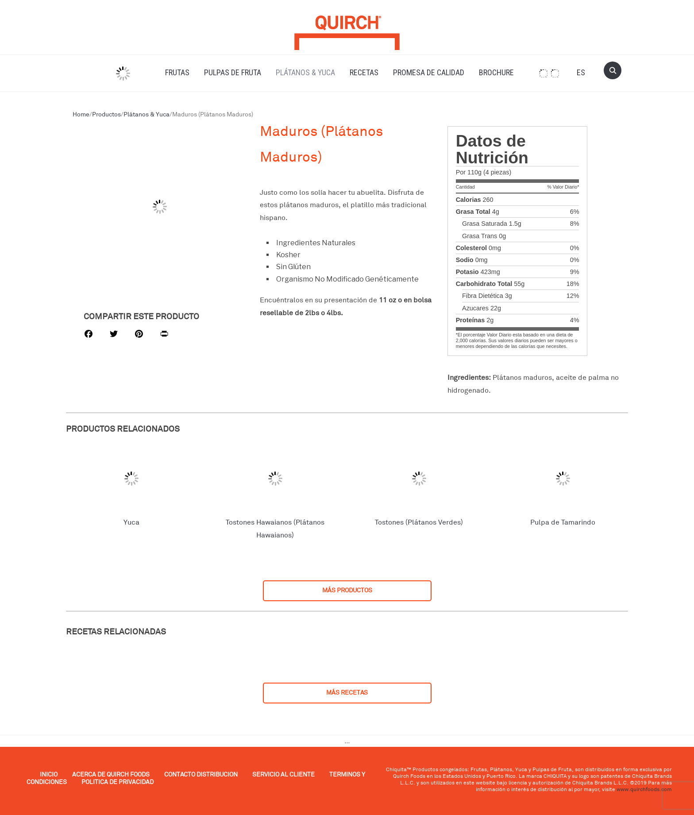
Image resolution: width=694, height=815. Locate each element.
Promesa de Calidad (428, 72)
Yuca (131, 522)
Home (81, 115)
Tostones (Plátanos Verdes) (419, 522)
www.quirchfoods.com (644, 789)
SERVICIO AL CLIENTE (284, 775)
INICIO (49, 775)
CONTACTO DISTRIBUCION (201, 775)
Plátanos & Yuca (305, 72)
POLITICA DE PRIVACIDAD (117, 782)
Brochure (496, 72)
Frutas (177, 72)
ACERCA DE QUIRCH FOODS (111, 775)
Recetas (364, 72)
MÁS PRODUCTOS (347, 590)
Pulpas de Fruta (232, 72)
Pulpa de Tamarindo (562, 522)
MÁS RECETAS (347, 693)
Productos (106, 115)
